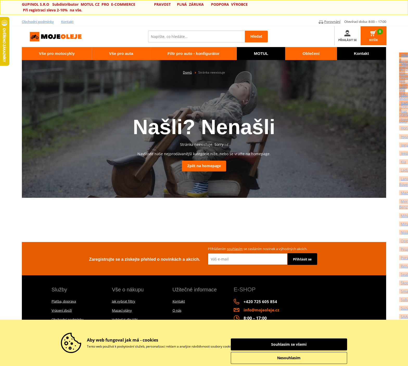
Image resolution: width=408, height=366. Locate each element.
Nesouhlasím (318, 357)
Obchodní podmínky (38, 21)
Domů (187, 72)
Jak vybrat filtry (123, 301)
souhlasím (235, 248)
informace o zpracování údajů (256, 346)
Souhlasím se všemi (318, 344)
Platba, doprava (64, 301)
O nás (177, 310)
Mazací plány (122, 310)
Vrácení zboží (62, 310)
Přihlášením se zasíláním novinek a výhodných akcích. (257, 248)
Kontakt (67, 21)
